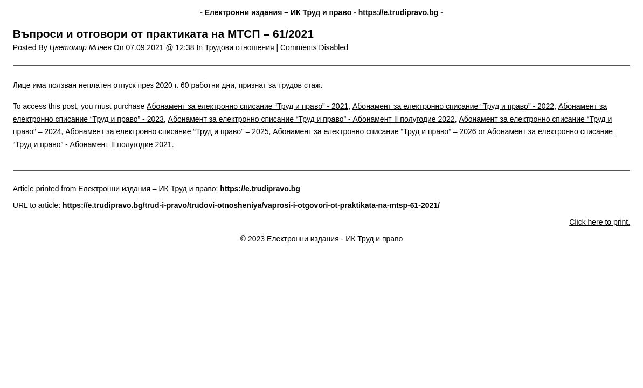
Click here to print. (599, 222)
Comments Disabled (314, 47)
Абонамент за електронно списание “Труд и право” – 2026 (374, 131)
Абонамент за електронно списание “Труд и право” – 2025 (166, 131)
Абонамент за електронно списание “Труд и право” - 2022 (453, 106)
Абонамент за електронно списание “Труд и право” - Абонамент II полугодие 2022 (311, 119)
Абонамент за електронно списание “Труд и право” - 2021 (247, 106)
